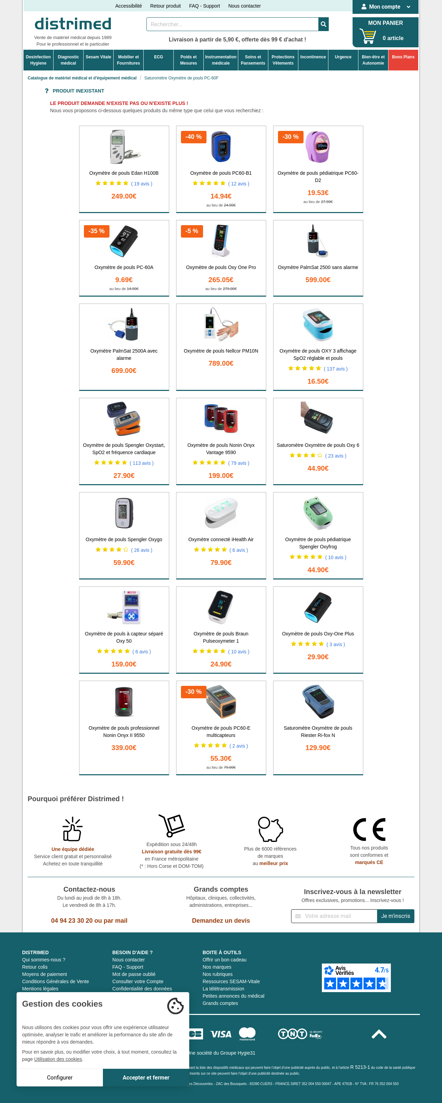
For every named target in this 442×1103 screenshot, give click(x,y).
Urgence (343, 57)
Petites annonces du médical (234, 996)
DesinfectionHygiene (38, 60)
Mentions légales (40, 988)
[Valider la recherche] (323, 24)
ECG (158, 57)
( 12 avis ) (238, 183)
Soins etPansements (253, 60)
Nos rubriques (218, 974)
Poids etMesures (188, 60)
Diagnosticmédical (68, 60)
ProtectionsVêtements (283, 60)
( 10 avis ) (335, 557)
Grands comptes (220, 1003)
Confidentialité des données (142, 988)
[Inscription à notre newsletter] (334, 916)
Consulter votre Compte (137, 981)
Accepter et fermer (146, 1077)
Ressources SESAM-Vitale (231, 981)
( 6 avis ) (239, 550)
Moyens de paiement (44, 974)
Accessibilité (128, 6)
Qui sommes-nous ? (43, 959)
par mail (115, 920)
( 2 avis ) (239, 746)
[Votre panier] (368, 36)
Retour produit (165, 6)
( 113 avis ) (142, 463)
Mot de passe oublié (133, 974)
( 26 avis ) (141, 550)
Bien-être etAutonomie (373, 60)
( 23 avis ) (335, 456)
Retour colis (35, 967)
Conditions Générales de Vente (55, 981)
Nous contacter (244, 6)
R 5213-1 (360, 1067)
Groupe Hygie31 (238, 1053)
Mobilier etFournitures (128, 60)
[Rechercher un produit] (232, 24)
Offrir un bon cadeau (225, 959)
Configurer (60, 1077)
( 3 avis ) (336, 644)
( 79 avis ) (238, 463)
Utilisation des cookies (58, 1059)
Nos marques (217, 967)
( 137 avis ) (336, 369)
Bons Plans (403, 57)
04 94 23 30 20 (72, 920)
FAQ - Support (204, 6)
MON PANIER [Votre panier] (385, 23)
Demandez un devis (221, 920)
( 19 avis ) (141, 183)
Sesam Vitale (98, 57)
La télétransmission (223, 988)
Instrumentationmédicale (221, 60)
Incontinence (313, 57)
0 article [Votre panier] (393, 38)
